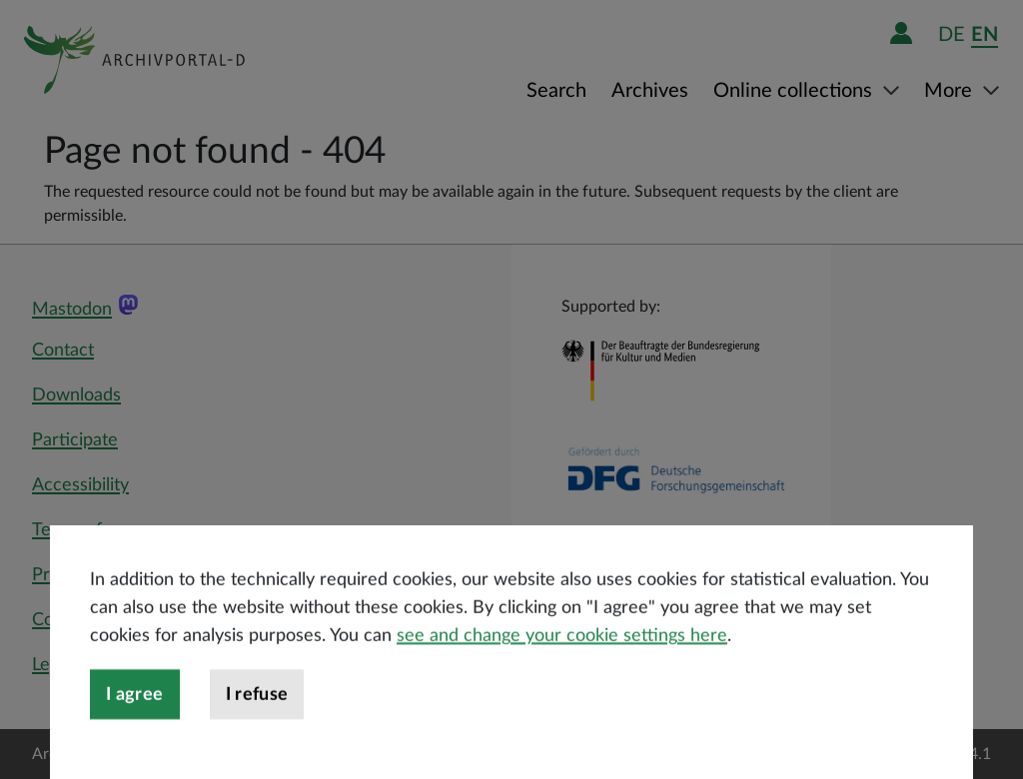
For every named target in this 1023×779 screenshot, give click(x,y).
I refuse (257, 733)
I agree (135, 733)
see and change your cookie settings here (562, 674)
